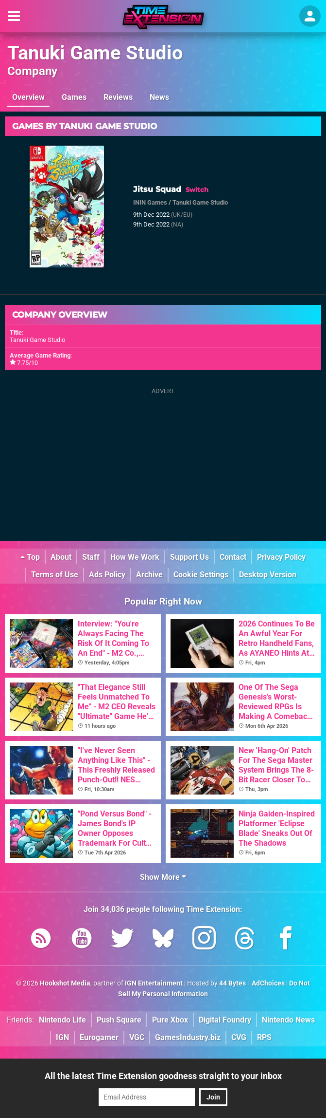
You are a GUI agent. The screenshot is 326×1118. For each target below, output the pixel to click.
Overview (28, 97)
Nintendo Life (62, 1019)
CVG (238, 1037)
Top (30, 557)
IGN (62, 1037)
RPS (264, 1037)
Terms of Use (54, 574)
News (159, 97)
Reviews (118, 97)
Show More (163, 877)
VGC (136, 1037)
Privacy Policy (281, 557)
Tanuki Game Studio (95, 52)
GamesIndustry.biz (188, 1037)
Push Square (119, 1019)
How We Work (134, 557)
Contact (233, 557)
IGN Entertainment (154, 983)
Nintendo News (288, 1019)
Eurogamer (99, 1037)
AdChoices (267, 983)
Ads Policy (107, 574)
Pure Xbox (170, 1019)
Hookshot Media (65, 983)
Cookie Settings (200, 574)
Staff (91, 557)
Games (74, 97)
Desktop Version (267, 574)
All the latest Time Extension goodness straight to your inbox (163, 1076)
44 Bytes (232, 983)
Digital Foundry (225, 1019)
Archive (149, 574)
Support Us (189, 557)
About (61, 557)
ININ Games (150, 202)
